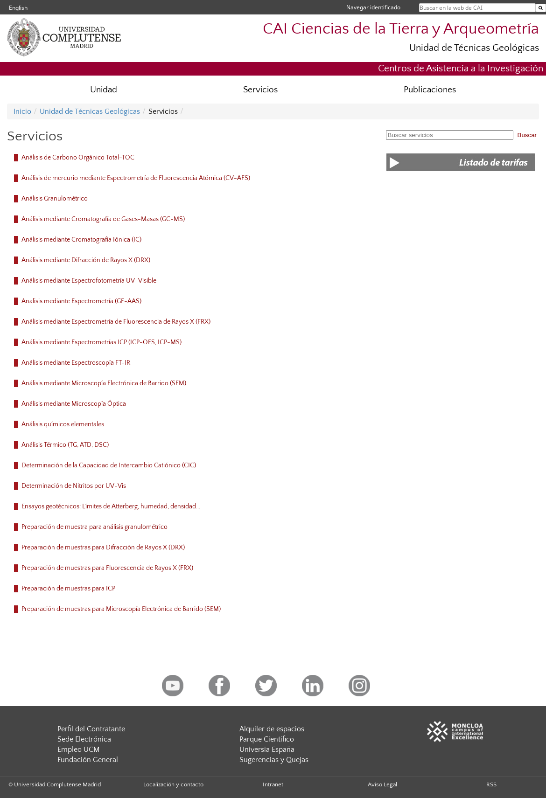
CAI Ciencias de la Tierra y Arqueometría (401, 29)
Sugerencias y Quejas (273, 760)
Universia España (266, 749)
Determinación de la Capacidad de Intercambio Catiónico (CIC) (108, 465)
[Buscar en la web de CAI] (541, 8)
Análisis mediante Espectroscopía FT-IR (75, 363)
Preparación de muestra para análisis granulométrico (94, 527)
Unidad (103, 90)
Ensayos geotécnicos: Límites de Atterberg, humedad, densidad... (110, 506)
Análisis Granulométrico (54, 198)
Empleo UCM (78, 749)
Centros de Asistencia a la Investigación (460, 68)
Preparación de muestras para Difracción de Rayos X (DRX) (103, 547)
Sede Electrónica (84, 739)
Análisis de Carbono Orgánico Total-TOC (77, 157)
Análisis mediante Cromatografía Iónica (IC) (81, 239)
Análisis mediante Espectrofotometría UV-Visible (88, 281)
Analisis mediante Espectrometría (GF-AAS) (81, 301)
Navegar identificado (373, 7)
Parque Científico (266, 739)
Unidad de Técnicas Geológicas (474, 47)
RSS (491, 784)
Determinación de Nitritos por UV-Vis (73, 486)
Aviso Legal (382, 784)
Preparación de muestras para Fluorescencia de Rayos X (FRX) (107, 568)
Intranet (273, 784)
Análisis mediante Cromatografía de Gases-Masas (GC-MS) (103, 219)
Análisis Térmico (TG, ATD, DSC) (65, 445)
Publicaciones (430, 90)
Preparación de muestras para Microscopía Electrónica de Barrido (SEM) (121, 609)
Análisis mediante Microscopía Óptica (73, 404)
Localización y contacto (173, 784)
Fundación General (87, 760)
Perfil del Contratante (91, 729)
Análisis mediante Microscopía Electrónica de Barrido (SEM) (103, 383)
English (18, 8)
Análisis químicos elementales (62, 424)
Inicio (22, 111)
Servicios (260, 90)
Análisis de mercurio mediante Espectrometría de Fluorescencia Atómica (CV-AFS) (135, 178)
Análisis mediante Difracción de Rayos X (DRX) (85, 260)
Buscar (527, 135)
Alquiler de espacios (271, 729)
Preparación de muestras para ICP (68, 588)
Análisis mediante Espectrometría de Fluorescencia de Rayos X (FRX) (115, 322)
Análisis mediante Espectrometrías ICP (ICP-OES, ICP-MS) (101, 342)
